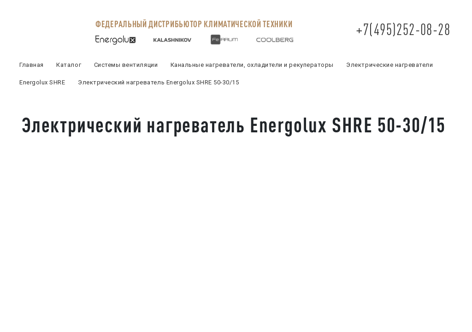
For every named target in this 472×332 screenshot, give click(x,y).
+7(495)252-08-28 (403, 29)
